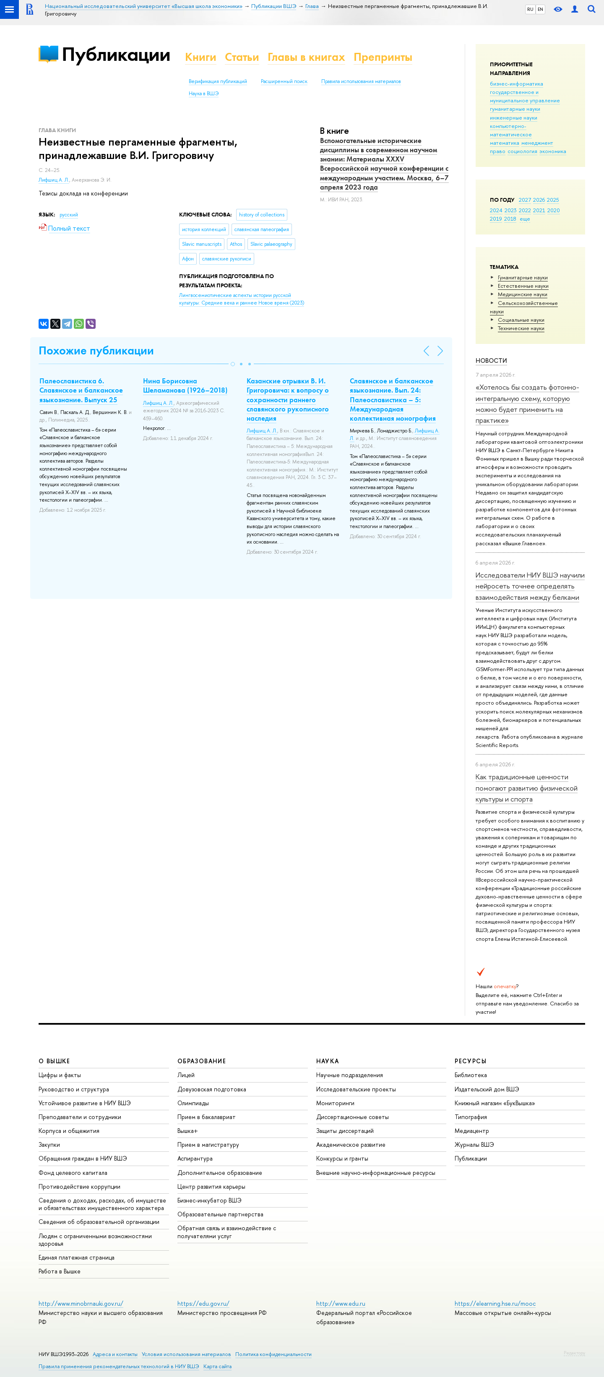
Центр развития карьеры (211, 1186)
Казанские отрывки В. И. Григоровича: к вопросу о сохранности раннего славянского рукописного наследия (288, 399)
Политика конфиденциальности (273, 1354)
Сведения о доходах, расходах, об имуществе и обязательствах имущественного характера (102, 1204)
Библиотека (471, 1075)
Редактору (574, 1353)
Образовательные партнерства (220, 1214)
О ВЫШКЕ (54, 1061)
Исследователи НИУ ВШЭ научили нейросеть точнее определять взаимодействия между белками (530, 586)
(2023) (241, 299)
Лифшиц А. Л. (54, 180)
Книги (200, 56)
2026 (539, 199)
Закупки (49, 1144)
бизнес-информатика (516, 83)
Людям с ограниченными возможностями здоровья (95, 1239)
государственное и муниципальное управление (525, 96)
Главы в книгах (306, 56)
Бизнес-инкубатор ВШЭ (209, 1200)
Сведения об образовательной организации (99, 1222)
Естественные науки (523, 285)
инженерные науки (513, 117)
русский (69, 214)
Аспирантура (195, 1158)
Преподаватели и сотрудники (80, 1117)
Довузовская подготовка (211, 1089)
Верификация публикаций (218, 81)
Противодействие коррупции (79, 1186)
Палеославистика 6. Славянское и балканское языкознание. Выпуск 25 (81, 390)
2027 (525, 199)
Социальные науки (521, 319)
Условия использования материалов (186, 1354)
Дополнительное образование (219, 1173)
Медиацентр (472, 1131)
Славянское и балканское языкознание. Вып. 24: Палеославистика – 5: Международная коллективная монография (393, 399)
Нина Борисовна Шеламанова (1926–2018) (185, 385)
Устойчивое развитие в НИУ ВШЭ (85, 1103)
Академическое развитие (350, 1144)
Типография (471, 1117)
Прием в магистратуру (208, 1144)
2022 (525, 210)
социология (522, 151)
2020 (553, 210)
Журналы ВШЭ (474, 1144)
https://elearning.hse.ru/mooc (495, 1303)
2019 (496, 218)
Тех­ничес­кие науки (521, 328)
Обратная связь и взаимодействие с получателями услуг (226, 1231)
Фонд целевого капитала (73, 1173)
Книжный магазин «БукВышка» (495, 1103)
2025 (553, 199)
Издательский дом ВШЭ (487, 1089)
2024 (496, 210)
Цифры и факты (60, 1075)
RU (530, 9)
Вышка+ (187, 1131)
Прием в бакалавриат (206, 1117)
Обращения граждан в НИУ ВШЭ (83, 1158)
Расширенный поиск (284, 81)
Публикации (116, 54)
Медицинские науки (522, 294)
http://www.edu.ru (340, 1303)
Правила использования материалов (361, 81)
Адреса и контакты (115, 1354)
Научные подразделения (349, 1075)
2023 (511, 210)
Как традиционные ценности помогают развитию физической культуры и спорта (527, 788)
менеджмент (537, 142)
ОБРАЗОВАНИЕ (201, 1061)
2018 (510, 218)
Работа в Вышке (60, 1271)
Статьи (242, 56)
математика (504, 142)
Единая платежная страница (77, 1257)
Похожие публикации (96, 350)
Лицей (186, 1075)
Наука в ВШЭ (204, 93)
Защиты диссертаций (345, 1131)
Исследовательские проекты (356, 1089)
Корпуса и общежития (69, 1131)
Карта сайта (217, 1366)
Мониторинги (335, 1103)
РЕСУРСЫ (471, 1061)
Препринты (383, 56)
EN (540, 9)
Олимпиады (193, 1103)
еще (525, 218)
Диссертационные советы (352, 1117)
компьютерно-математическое (511, 130)
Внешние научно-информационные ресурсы (375, 1173)
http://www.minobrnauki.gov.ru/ (81, 1303)
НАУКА (327, 1061)
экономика (552, 151)
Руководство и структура (74, 1089)
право (497, 151)
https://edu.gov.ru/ (203, 1303)
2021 (539, 210)
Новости (491, 360)
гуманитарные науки (515, 108)
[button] (233, 364)
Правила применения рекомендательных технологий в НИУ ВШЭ (119, 1366)
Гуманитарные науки (523, 277)
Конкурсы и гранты (342, 1158)
